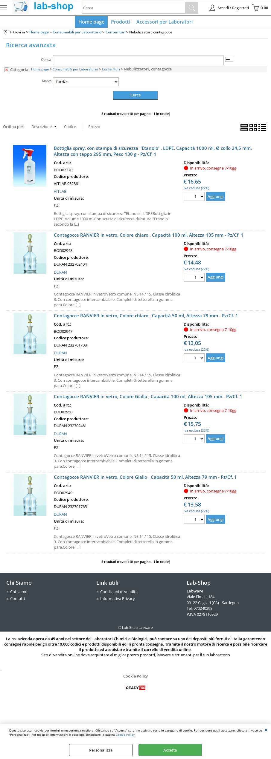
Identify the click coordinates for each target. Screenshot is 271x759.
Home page (92, 22)
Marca (46, 82)
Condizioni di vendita (119, 592)
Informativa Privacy (117, 599)
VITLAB (60, 192)
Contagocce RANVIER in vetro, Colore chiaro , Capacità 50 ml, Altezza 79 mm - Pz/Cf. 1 (146, 317)
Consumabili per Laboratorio (75, 70)
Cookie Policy (125, 734)
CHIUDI (266, 730)
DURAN (60, 273)
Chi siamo (19, 592)
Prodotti (120, 22)
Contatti (17, 599)
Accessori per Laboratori (164, 22)
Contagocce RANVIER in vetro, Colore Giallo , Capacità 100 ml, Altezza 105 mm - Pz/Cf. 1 (148, 398)
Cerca (46, 61)
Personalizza (101, 750)
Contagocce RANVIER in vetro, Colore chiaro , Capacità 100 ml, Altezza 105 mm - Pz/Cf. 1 (148, 236)
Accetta (170, 750)
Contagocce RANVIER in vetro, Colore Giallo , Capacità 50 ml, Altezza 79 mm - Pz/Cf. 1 (145, 478)
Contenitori (111, 70)
